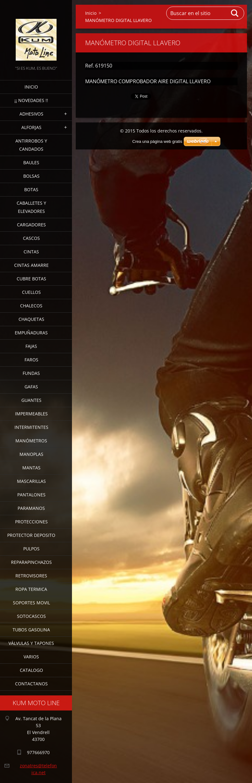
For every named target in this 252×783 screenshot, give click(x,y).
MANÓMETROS (31, 441)
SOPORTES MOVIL (31, 603)
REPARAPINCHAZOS (31, 562)
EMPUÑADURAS (31, 333)
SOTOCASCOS (31, 616)
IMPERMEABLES (31, 414)
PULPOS (31, 549)
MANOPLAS (31, 454)
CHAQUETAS (31, 319)
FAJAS (31, 346)
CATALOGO (31, 670)
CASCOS (31, 238)
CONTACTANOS (31, 684)
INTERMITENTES (31, 427)
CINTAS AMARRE (31, 265)
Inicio (31, 87)
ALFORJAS (31, 127)
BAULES (31, 162)
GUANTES (31, 400)
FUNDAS (31, 373)
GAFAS (31, 387)
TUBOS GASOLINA (31, 630)
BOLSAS (31, 176)
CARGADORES (31, 225)
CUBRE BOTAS (31, 279)
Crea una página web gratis (157, 141)
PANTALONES (31, 495)
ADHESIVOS (31, 114)
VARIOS (31, 657)
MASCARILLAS (31, 481)
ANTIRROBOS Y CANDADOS (31, 145)
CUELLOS (31, 292)
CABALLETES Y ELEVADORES (31, 207)
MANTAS (31, 468)
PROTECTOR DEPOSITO (31, 535)
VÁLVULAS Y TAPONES (31, 643)
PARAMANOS (31, 508)
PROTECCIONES (31, 522)
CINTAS (31, 252)
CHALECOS (31, 306)
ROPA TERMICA (31, 589)
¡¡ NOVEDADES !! (31, 100)
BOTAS (31, 189)
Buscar (235, 13)
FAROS (31, 360)
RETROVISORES (31, 576)
